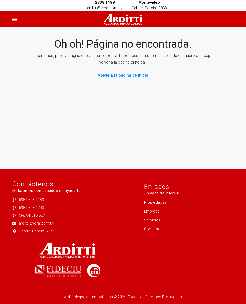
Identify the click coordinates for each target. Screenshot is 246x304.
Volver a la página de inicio (123, 75)
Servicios (152, 220)
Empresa (152, 211)
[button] (14, 19)
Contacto (152, 229)
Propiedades (155, 202)
